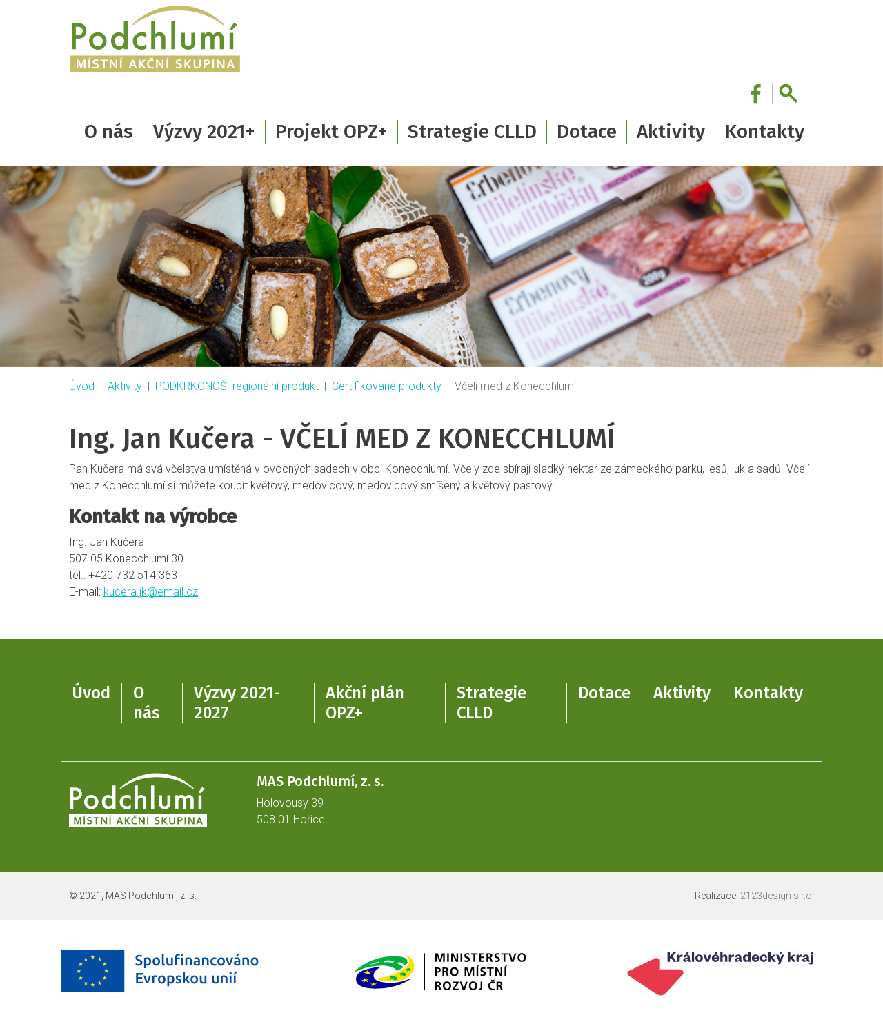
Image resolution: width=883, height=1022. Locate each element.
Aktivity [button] (671, 131)
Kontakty (764, 131)
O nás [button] (108, 131)
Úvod (82, 386)
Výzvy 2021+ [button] (204, 131)
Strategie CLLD (491, 703)
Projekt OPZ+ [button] (331, 131)
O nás (146, 703)
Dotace (604, 692)
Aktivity (125, 386)
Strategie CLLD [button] (472, 131)
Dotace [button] (587, 131)
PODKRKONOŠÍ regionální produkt (237, 386)
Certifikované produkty (387, 386)
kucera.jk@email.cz (150, 591)
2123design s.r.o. (777, 895)
